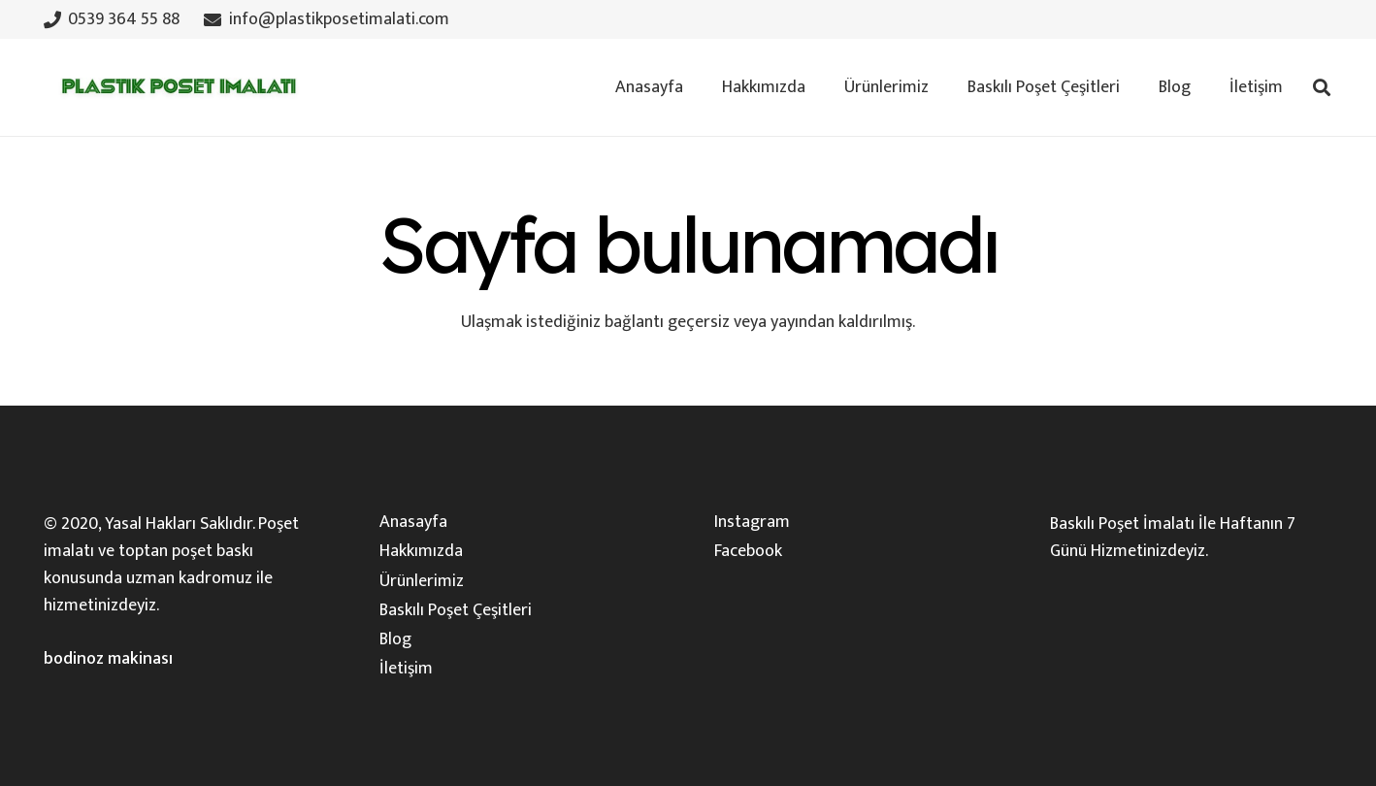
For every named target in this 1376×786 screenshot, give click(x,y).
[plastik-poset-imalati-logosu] (176, 88)
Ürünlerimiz (421, 581)
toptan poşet (165, 551)
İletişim (406, 668)
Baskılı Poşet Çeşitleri (455, 610)
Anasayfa (413, 522)
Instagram (752, 522)
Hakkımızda (421, 551)
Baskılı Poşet (1094, 524)
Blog (395, 639)
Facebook (748, 551)
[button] (1321, 87)
